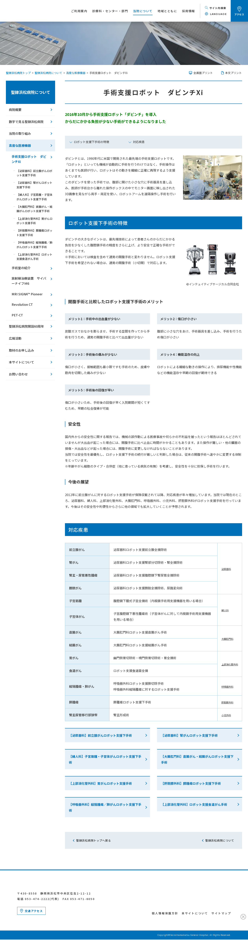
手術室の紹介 (21, 267)
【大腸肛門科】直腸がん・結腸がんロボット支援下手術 (197, 759)
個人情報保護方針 (165, 923)
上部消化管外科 (227, 664)
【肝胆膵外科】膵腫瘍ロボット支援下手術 (191, 783)
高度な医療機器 (20, 145)
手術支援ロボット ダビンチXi (29, 159)
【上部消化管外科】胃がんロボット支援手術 (100, 783)
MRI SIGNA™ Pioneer (27, 294)
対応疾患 (139, 142)
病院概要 (15, 109)
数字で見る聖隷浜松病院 (26, 121)
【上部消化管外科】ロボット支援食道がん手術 (194, 804)
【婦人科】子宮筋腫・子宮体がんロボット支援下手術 (105, 759)
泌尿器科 (222, 568)
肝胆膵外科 (224, 702)
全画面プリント (203, 73)
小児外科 (222, 714)
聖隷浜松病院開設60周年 (26, 326)
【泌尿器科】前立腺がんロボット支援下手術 (100, 735)
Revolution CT (22, 304)
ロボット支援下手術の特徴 (91, 142)
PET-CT (17, 315)
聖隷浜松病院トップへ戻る (93, 840)
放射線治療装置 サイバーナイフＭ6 (29, 281)
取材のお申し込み (21, 350)
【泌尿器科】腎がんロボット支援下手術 (189, 735)
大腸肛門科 (224, 638)
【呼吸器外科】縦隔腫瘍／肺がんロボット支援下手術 (105, 807)
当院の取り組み (20, 133)
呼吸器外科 (224, 686)
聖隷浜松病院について (30, 92)
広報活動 (15, 338)
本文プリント (233, 73)
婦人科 (220, 610)
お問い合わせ (18, 374)
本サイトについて (21, 362)
